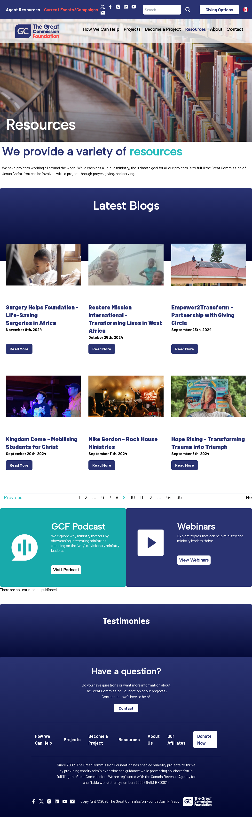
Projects (132, 29)
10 (132, 497)
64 (169, 497)
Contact (235, 29)
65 (179, 497)
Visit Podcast (66, 569)
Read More (19, 349)
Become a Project (163, 29)
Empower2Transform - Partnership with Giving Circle (202, 315)
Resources (195, 29)
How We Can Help (101, 29)
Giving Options (219, 9)
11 (141, 497)
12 (150, 497)
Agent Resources (23, 9)
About (216, 29)
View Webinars (194, 560)
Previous (13, 497)
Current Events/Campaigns (71, 9)
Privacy (173, 801)
